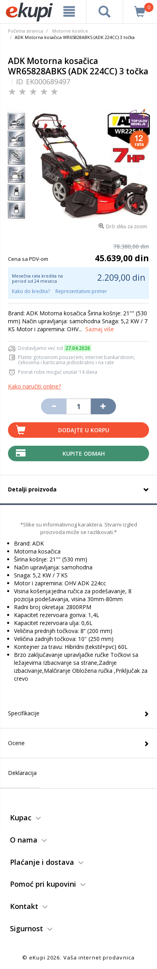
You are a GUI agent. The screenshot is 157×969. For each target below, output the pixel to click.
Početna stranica (25, 31)
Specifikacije (23, 713)
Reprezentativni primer (81, 291)
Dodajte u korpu (83, 430)
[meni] (69, 11)
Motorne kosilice (70, 31)
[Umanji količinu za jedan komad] (53, 406)
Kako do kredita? (31, 291)
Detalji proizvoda (32, 489)
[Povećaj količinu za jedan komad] (103, 406)
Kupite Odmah (84, 453)
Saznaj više (99, 329)
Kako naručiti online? (34, 386)
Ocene (16, 743)
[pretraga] (104, 11)
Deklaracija (22, 773)
